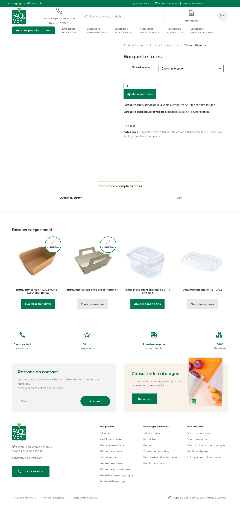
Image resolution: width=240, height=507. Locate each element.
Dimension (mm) (140, 67)
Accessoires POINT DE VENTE (150, 30)
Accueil (128, 45)
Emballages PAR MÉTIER (71, 30)
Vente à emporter (150, 136)
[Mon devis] (191, 13)
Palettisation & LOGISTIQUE (175, 30)
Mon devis (191, 20)
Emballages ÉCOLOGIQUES (124, 30)
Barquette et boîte (147, 45)
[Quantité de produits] (129, 86)
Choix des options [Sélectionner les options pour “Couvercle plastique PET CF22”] (202, 304)
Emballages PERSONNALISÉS (97, 30)
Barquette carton (172, 45)
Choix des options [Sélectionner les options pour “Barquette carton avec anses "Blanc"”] (92, 304)
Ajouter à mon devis (140, 94)
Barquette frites (197, 131)
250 (179, 197)
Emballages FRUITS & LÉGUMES (202, 30)
